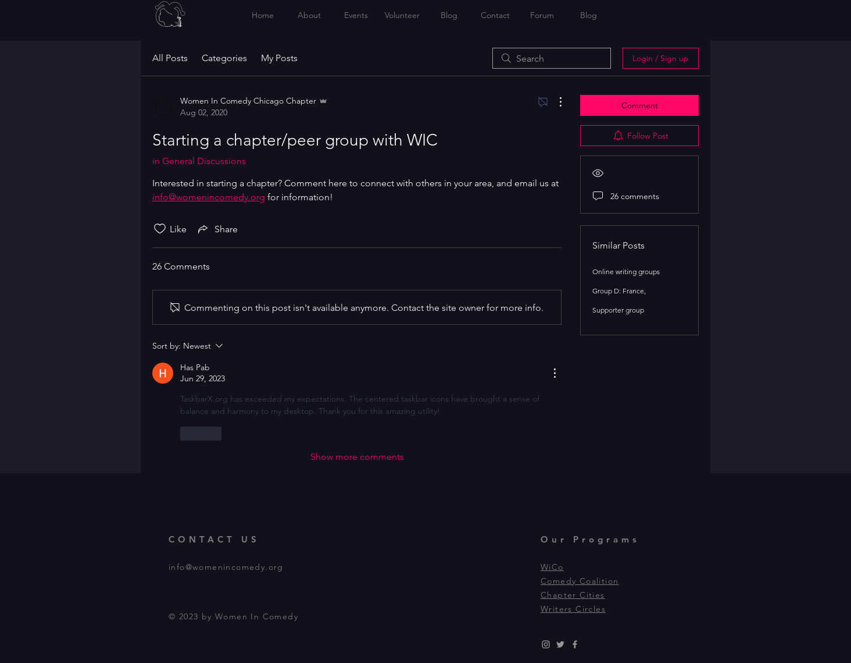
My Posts (279, 57)
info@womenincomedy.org (226, 567)
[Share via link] (217, 229)
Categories (224, 57)
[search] (551, 58)
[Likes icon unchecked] (159, 229)
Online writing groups (626, 271)
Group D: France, (619, 290)
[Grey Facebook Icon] (575, 644)
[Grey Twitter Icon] (560, 644)
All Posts (170, 57)
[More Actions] (555, 102)
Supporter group (618, 310)
